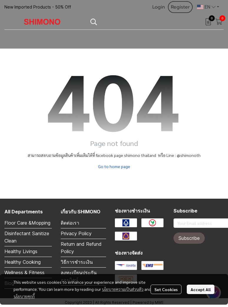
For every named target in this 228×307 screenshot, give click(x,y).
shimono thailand (140, 155)
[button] (208, 7)
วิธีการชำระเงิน (77, 262)
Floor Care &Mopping (27, 223)
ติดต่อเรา (70, 223)
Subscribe (189, 238)
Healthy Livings (20, 251)
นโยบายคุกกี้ (24, 296)
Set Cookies (166, 289)
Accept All (201, 289)
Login (158, 7)
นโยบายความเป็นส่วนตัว (122, 289)
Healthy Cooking (22, 262)
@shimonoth (189, 155)
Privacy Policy (76, 233)
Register (180, 7)
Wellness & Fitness (24, 273)
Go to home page (114, 166)
